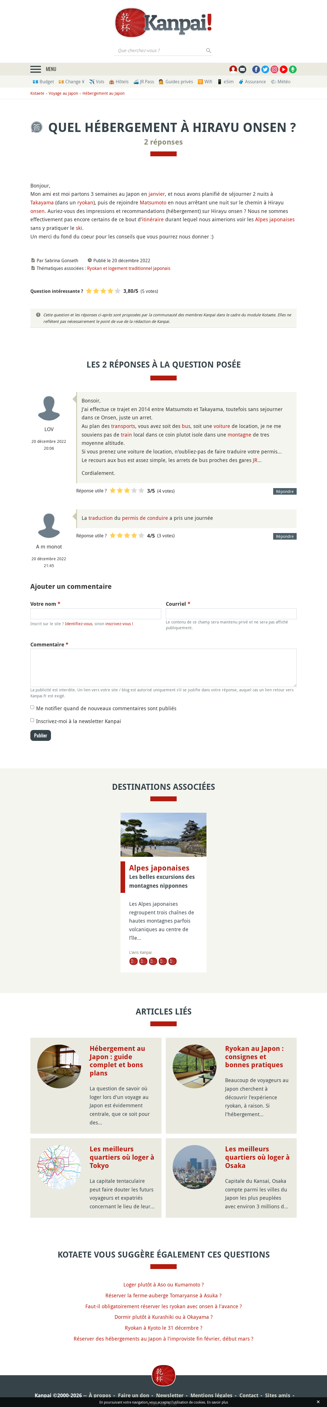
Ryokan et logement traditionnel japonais (128, 268)
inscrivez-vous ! (119, 623)
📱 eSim (225, 81)
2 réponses (163, 142)
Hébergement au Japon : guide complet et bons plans (117, 1061)
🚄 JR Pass (143, 81)
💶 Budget (43, 81)
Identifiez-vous (78, 623)
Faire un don (133, 1395)
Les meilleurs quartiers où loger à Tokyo (122, 1157)
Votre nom (45, 604)
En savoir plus (217, 1402)
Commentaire (49, 645)
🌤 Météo (281, 81)
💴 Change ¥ (71, 81)
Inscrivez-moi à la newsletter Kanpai (78, 721)
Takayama (42, 202)
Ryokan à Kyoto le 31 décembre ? (163, 1327)
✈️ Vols (96, 81)
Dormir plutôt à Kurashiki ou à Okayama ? (164, 1316)
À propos (100, 1395)
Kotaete (37, 93)
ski (79, 227)
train (126, 434)
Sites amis (277, 1395)
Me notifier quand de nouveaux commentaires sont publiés (106, 708)
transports (123, 426)
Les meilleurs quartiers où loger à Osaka (257, 1157)
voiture (222, 426)
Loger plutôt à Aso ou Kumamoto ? (163, 1284)
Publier (40, 735)
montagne (239, 434)
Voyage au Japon (63, 93)
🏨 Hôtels (119, 81)
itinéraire (153, 219)
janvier (157, 193)
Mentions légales (211, 1395)
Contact (248, 1395)
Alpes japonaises (275, 219)
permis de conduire (145, 517)
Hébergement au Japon (103, 93)
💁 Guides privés (176, 81)
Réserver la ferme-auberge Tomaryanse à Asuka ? (163, 1295)
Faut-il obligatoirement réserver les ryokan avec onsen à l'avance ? (163, 1306)
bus (186, 426)
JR (255, 460)
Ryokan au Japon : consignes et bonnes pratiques (254, 1057)
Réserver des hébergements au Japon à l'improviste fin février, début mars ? (163, 1338)
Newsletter (170, 1395)
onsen (37, 211)
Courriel (178, 604)
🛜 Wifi (205, 81)
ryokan (85, 202)
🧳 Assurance (252, 81)
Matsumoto (153, 202)
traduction (100, 517)
